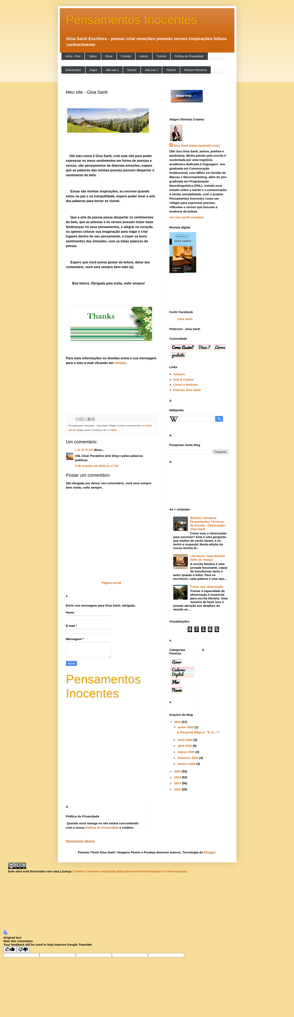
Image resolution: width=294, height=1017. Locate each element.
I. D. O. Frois (84, 450)
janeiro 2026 (187, 763)
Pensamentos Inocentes (131, 20)
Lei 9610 (111, 430)
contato (119, 363)
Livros (220, 347)
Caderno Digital (178, 672)
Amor (176, 662)
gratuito (178, 355)
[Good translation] (10, 949)
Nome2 (131, 70)
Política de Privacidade (189, 56)
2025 (178, 771)
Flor (175, 682)
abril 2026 (185, 745)
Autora (144, 56)
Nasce (177, 690)
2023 (178, 783)
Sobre (93, 56)
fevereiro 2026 (188, 758)
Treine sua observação (206, 586)
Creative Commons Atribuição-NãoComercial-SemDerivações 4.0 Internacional (129, 871)
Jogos (93, 70)
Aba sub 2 (151, 70)
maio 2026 (186, 740)
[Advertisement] (130, 901)
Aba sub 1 (112, 70)
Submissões (73, 70)
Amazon (179, 374)
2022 (178, 789)
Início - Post (73, 56)
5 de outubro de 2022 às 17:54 (97, 465)
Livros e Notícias (185, 384)
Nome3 (171, 70)
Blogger (209, 852)
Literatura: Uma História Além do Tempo (207, 557)
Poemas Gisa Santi (187, 390)
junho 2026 (186, 727)
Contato (126, 56)
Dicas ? (204, 347)
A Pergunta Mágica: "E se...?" (198, 732)
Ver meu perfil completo (186, 217)
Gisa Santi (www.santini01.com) (197, 145)
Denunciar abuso (80, 841)
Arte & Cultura (183, 379)
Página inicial (111, 582)
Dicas (108, 56)
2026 (178, 722)
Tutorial (161, 56)
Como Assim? (183, 347)
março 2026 (187, 752)
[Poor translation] (23, 949)
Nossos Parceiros (195, 70)
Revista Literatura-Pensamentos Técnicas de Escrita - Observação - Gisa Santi (208, 523)
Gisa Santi (185, 319)
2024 (178, 777)
